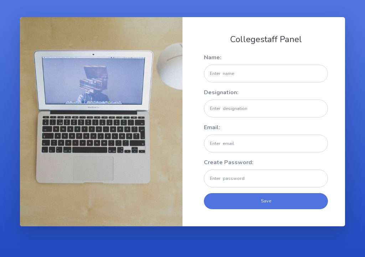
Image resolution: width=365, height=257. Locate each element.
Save (266, 201)
